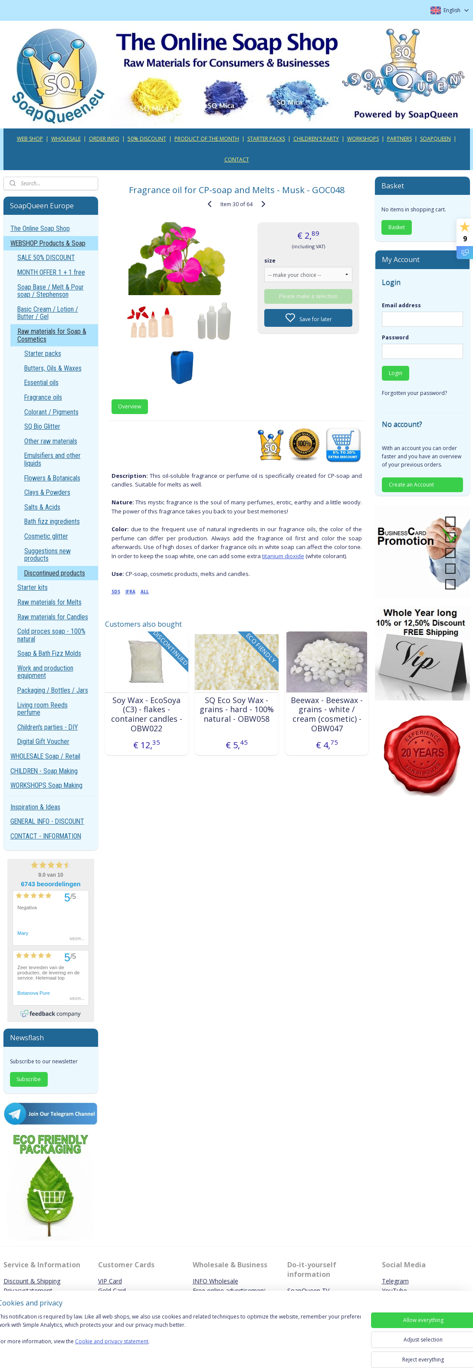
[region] (179, 1334)
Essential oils (41, 382)
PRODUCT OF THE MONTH (206, 138)
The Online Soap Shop (40, 228)
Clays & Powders (47, 492)
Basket (396, 227)
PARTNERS (399, 138)
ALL (144, 592)
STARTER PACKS (266, 138)
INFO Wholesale (215, 1281)
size (270, 260)
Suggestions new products (47, 555)
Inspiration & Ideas (35, 807)
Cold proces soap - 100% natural (51, 635)
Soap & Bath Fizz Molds (49, 653)
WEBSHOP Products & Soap (47, 243)
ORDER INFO (104, 138)
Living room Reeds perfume (42, 709)
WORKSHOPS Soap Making (46, 785)
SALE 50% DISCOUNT (46, 257)
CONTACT (236, 159)
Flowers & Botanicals (52, 478)
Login (395, 373)
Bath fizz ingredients (52, 521)
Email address (401, 305)
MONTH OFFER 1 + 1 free (51, 272)
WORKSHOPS (363, 138)
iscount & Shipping (34, 1281)
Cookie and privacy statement (124, 1341)
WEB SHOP (30, 138)
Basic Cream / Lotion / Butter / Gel (47, 313)
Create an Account (411, 484)
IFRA (130, 592)
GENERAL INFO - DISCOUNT (47, 821)
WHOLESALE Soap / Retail (45, 756)
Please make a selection (308, 295)
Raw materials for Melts (49, 602)
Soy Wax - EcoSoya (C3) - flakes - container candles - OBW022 (146, 714)
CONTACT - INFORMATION (45, 836)
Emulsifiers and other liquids (52, 459)
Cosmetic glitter (46, 536)
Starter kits (32, 587)
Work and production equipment (45, 672)
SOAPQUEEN (435, 138)
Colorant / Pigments (51, 412)
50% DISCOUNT (147, 138)
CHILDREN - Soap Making (44, 771)
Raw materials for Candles (52, 617)
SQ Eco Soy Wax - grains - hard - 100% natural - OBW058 (236, 710)
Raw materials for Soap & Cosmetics (51, 335)
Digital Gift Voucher (43, 741)
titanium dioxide (283, 556)
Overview (129, 406)
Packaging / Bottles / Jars (52, 690)
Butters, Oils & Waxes (53, 368)
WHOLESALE (66, 138)
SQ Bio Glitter (42, 426)
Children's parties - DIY (47, 727)
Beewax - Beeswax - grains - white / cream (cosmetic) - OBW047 (327, 714)
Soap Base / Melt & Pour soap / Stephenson (50, 291)
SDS (115, 592)
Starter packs (42, 353)
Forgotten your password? (414, 393)
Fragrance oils (43, 397)
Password (395, 337)
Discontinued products (54, 573)
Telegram (395, 1281)
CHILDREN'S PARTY (316, 138)
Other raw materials (50, 441)
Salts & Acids (42, 507)
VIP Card (110, 1281)
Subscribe (28, 1079)
